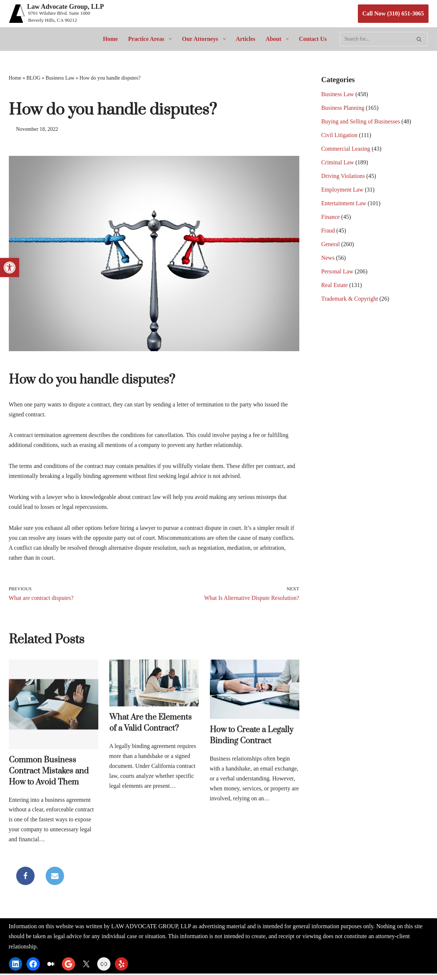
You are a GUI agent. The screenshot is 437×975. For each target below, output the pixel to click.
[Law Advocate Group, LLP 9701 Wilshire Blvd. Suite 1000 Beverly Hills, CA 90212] (56, 13)
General (330, 245)
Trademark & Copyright (349, 300)
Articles (245, 39)
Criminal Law (337, 163)
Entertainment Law (344, 204)
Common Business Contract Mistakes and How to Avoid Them (49, 772)
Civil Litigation (339, 136)
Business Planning (343, 108)
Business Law (60, 78)
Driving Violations (343, 177)
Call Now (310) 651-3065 (393, 13)
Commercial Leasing (346, 149)
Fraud (328, 231)
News (328, 259)
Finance (330, 218)
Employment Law (342, 191)
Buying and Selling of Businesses (361, 122)
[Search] (376, 39)
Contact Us (313, 39)
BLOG (33, 78)
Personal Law (337, 273)
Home (109, 39)
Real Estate (334, 286)
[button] (169, 39)
